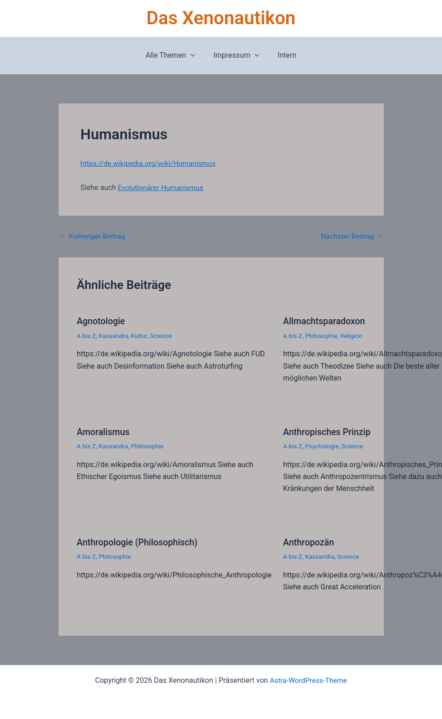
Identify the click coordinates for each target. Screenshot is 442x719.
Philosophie (322, 335)
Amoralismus (104, 430)
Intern (283, 55)
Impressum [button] (236, 55)
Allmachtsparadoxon (325, 321)
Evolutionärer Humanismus (162, 187)
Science (163, 335)
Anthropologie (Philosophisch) (139, 541)
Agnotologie (101, 321)
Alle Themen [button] (174, 55)
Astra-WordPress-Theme (308, 679)
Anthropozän (309, 541)
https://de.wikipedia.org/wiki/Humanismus (150, 163)
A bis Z (87, 335)
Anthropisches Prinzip (328, 430)
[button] (194, 55)
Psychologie (323, 445)
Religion (353, 335)
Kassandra (114, 335)
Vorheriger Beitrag (93, 236)
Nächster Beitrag (350, 236)
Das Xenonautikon (221, 18)
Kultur (140, 335)
